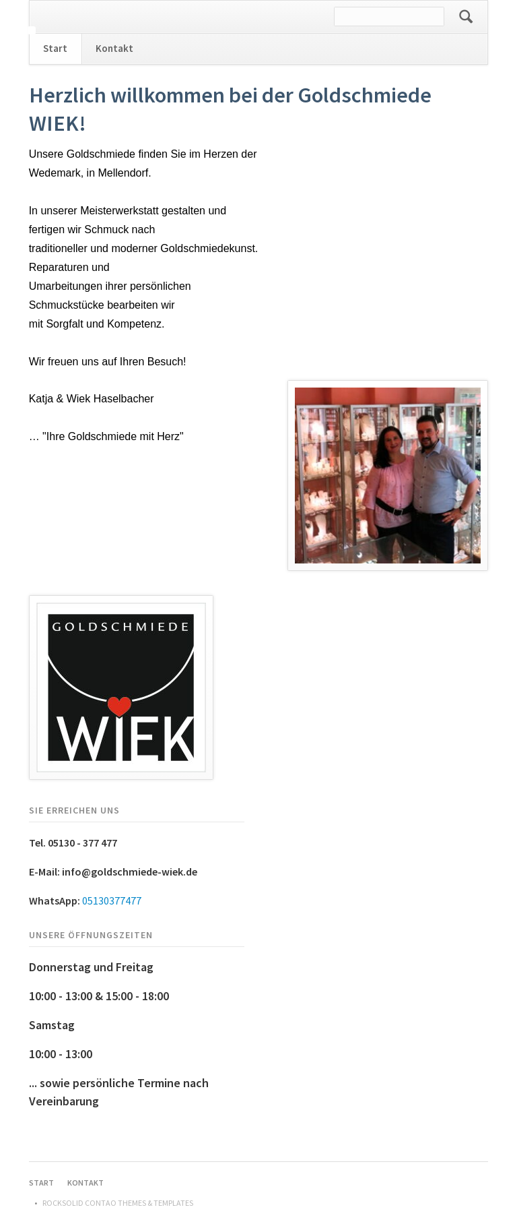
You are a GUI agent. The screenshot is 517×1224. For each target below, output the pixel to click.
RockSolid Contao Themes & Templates (117, 1203)
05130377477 (111, 900)
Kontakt (114, 48)
